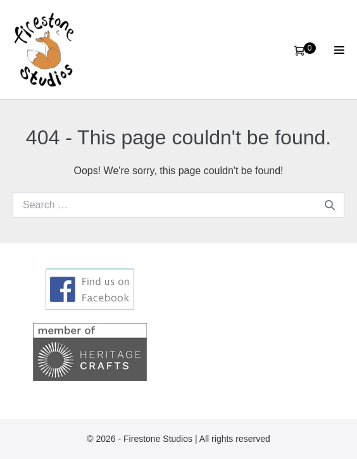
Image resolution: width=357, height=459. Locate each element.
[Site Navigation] (339, 50)
